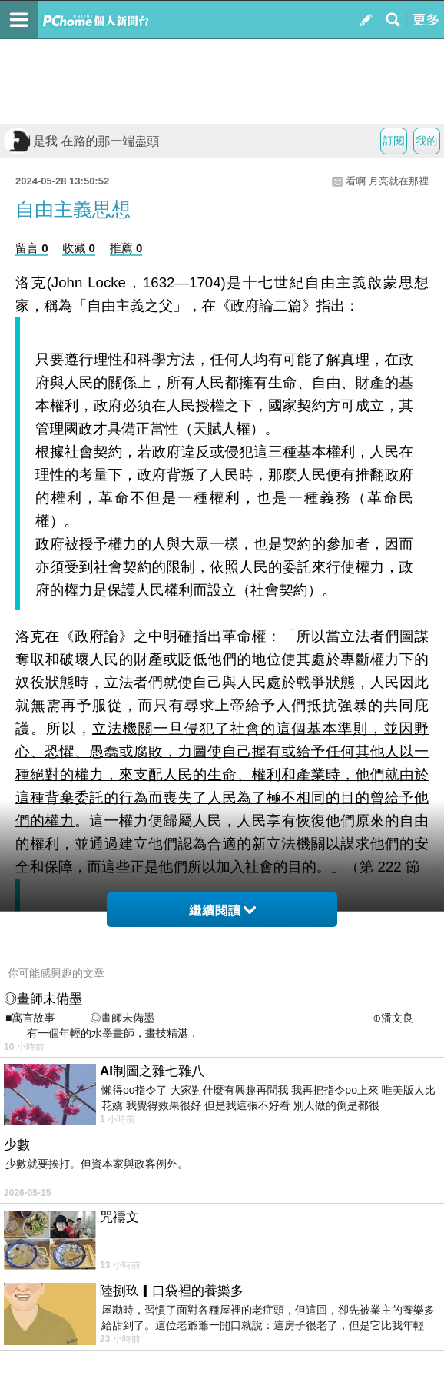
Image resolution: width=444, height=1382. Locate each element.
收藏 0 (78, 247)
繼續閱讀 (222, 910)
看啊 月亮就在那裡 (387, 181)
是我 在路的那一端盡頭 (81, 141)
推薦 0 (126, 247)
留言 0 (31, 247)
